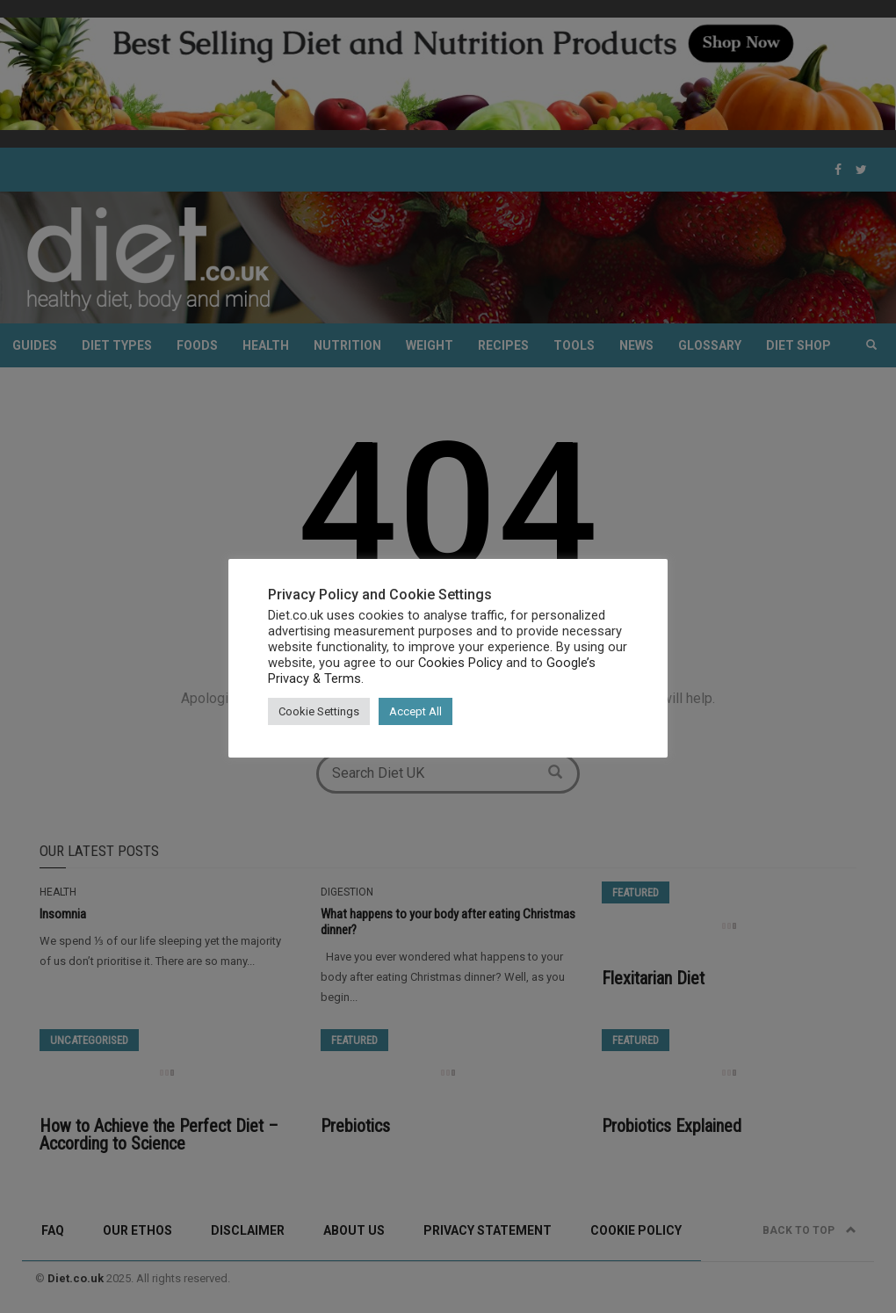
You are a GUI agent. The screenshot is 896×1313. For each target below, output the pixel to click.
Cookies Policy (460, 663)
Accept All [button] (415, 711)
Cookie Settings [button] (318, 711)
